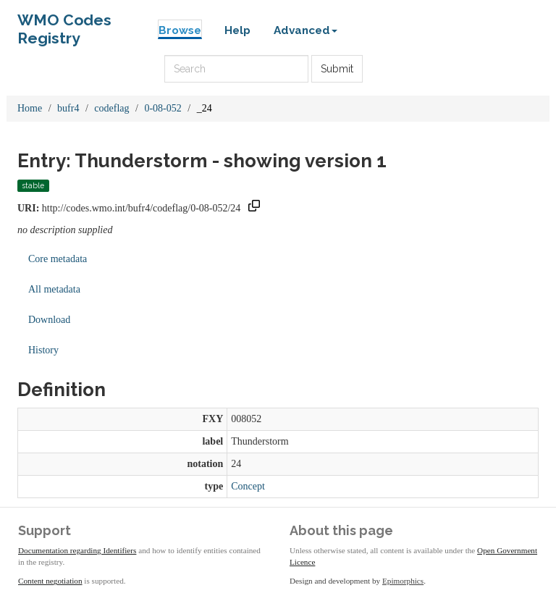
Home (29, 108)
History (43, 350)
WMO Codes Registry (64, 23)
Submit (337, 69)
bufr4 (68, 108)
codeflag (111, 108)
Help (237, 30)
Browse (180, 30)
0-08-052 (162, 108)
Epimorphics (403, 580)
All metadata (54, 289)
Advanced (305, 30)
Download (49, 319)
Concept (248, 486)
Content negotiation (50, 580)
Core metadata (57, 258)
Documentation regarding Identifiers (77, 550)
